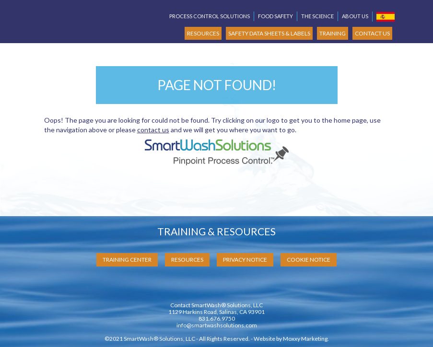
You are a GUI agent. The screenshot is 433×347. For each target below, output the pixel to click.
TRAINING (332, 33)
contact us (153, 130)
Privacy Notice (245, 259)
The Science (317, 16)
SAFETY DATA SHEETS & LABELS (269, 33)
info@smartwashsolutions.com (216, 325)
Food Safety (275, 16)
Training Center (127, 259)
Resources (187, 259)
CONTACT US (372, 33)
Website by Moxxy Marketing (291, 338)
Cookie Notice (308, 259)
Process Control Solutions (209, 16)
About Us (355, 16)
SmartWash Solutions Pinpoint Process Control (94, 18)
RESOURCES (203, 33)
